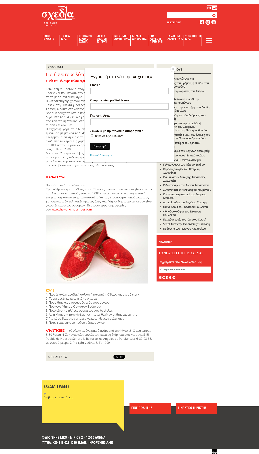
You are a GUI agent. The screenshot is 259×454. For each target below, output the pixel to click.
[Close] (173, 69)
